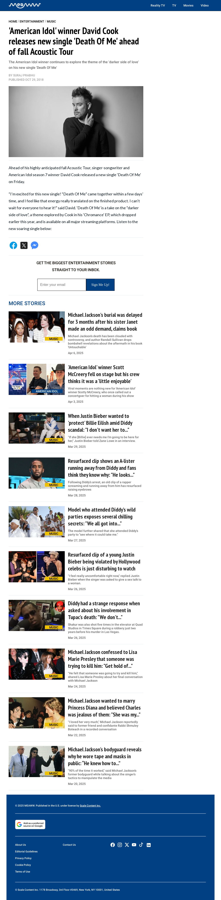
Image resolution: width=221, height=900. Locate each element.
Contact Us (69, 844)
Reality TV (158, 5)
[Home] (25, 5)
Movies (188, 5)
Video (205, 5)
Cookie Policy (23, 864)
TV (174, 5)
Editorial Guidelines (26, 851)
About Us (20, 844)
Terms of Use (22, 871)
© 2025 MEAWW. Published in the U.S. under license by (47, 805)
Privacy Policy (23, 858)
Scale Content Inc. (90, 805)
